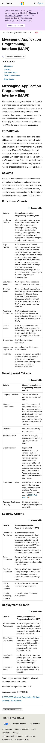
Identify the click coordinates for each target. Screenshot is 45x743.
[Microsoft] (22, 3)
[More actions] (41, 32)
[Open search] (34, 3)
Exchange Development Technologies (18, 33)
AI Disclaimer (7, 729)
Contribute (6, 733)
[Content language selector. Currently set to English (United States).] (13, 718)
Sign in (40, 3)
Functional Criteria (11, 72)
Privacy (15, 733)
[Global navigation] (2, 3)
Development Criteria (12, 75)
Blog (32, 729)
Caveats (7, 69)
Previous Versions (21, 729)
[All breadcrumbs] (4, 32)
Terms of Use (30, 736)
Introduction (8, 66)
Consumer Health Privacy (11, 736)
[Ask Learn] (36, 32)
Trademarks (6, 740)
